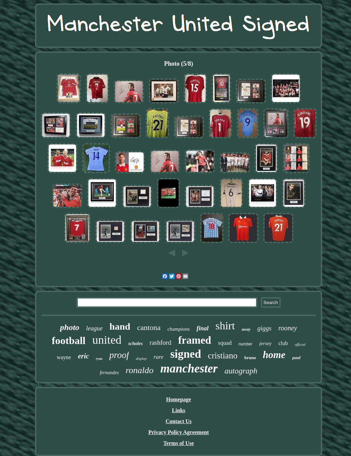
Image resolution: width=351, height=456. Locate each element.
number (246, 344)
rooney (287, 328)
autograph (241, 371)
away (246, 329)
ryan (99, 358)
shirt (225, 325)
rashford (160, 342)
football (68, 340)
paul (296, 357)
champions (178, 329)
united (106, 339)
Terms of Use (178, 443)
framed (194, 340)
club (283, 343)
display (141, 358)
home (274, 354)
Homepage (178, 399)
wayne (64, 357)
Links (178, 410)
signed (185, 354)
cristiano (223, 355)
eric (83, 356)
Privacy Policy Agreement (178, 432)
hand (119, 326)
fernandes (109, 372)
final (202, 328)
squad (225, 343)
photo (69, 327)
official (300, 344)
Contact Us (179, 421)
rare (159, 357)
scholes (135, 343)
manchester (189, 368)
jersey (265, 343)
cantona (148, 327)
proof (119, 355)
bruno (250, 357)
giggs (264, 328)
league (94, 328)
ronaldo (139, 370)
